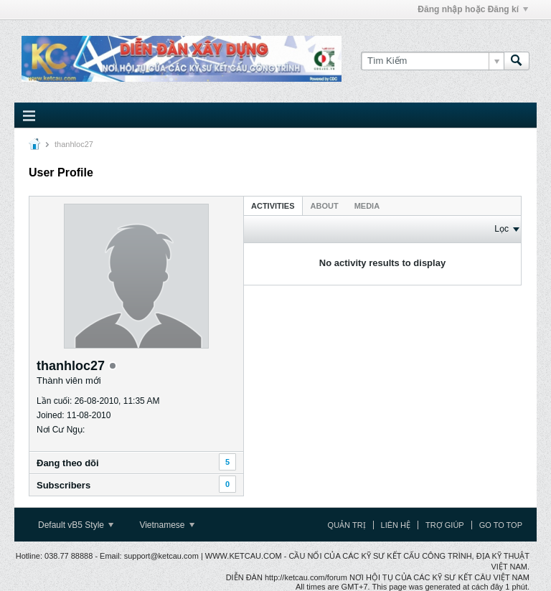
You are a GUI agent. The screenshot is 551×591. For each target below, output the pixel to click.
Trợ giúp (444, 525)
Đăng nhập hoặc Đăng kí (473, 9)
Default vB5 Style (75, 525)
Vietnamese (166, 525)
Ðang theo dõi (68, 463)
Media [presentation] (367, 206)
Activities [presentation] (273, 206)
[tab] (273, 205)
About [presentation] (325, 206)
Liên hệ (395, 525)
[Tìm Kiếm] (432, 61)
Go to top (500, 525)
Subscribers (63, 485)
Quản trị (347, 525)
